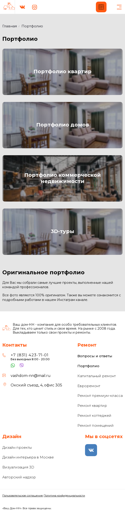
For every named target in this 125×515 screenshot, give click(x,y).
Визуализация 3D (18, 467)
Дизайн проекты (17, 447)
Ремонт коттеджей (94, 415)
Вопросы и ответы (94, 356)
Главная (9, 26)
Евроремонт (88, 386)
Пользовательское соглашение (22, 495)
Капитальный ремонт (96, 376)
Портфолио (88, 366)
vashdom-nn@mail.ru (31, 375)
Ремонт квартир (92, 405)
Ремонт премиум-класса (100, 395)
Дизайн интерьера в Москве (28, 457)
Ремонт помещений (95, 425)
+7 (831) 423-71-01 (30, 355)
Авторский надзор (19, 477)
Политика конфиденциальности (64, 495)
